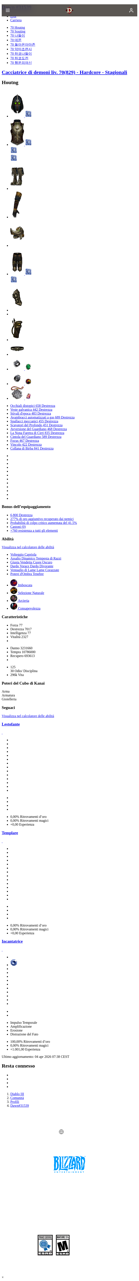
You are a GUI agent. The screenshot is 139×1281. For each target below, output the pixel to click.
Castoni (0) (18, 526)
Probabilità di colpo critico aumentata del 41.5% (43, 523)
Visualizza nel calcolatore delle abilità (28, 547)
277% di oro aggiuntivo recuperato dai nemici (42, 519)
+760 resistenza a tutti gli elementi (34, 530)
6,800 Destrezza (21, 515)
